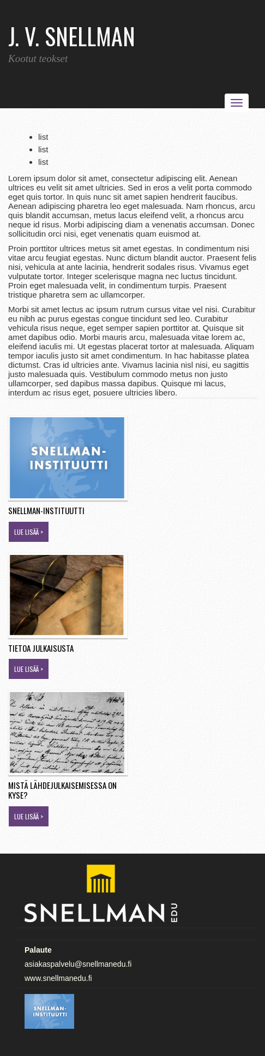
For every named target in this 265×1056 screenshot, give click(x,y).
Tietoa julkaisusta (41, 648)
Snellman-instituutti (46, 510)
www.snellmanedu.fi (58, 978)
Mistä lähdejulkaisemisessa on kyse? (62, 790)
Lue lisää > (28, 531)
